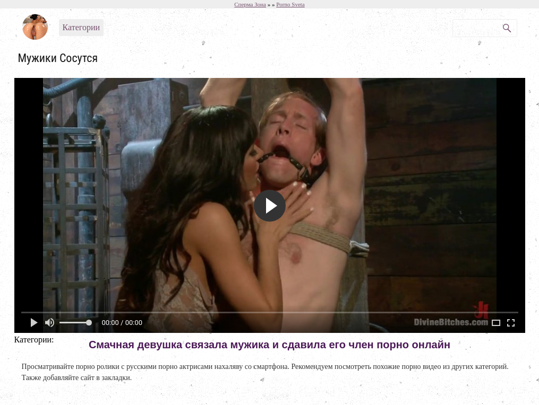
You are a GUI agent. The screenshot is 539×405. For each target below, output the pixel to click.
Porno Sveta (290, 4)
